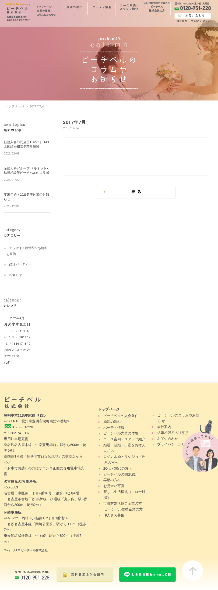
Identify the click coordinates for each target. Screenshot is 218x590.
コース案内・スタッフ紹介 (124, 439)
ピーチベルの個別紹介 (120, 474)
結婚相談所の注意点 (173, 433)
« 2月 (7, 363)
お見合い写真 (113, 486)
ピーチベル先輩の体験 (120, 433)
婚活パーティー (20, 264)
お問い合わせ (167, 439)
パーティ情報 (113, 428)
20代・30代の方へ (117, 468)
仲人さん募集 (113, 515)
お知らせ (15, 275)
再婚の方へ (112, 480)
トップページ (14, 106)
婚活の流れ (112, 422)
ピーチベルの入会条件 (120, 416)
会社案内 (164, 427)
